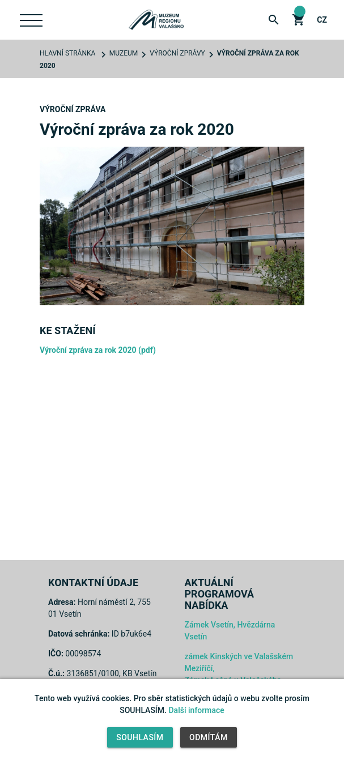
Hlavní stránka (67, 53)
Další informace (196, 710)
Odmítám (208, 737)
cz (322, 19)
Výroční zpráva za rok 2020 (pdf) (98, 350)
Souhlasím (139, 737)
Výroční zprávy (177, 53)
